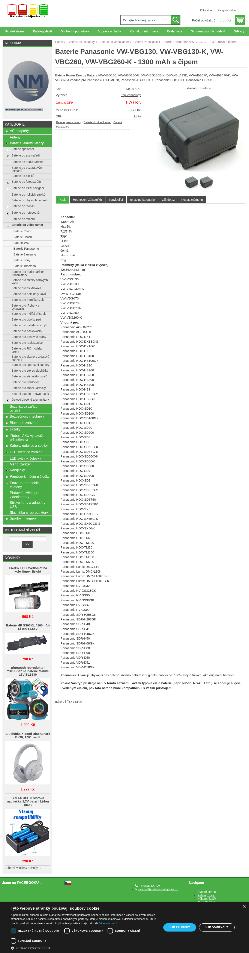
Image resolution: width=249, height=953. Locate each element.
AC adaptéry (19, 131)
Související (115, 199)
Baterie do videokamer (97, 122)
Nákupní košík (207, 898)
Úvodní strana (14, 31)
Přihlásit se (206, 10)
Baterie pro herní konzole (28, 299)
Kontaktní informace (144, 31)
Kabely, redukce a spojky (29, 445)
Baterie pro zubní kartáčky (29, 388)
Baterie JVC (21, 243)
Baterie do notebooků (25, 212)
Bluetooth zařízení (24, 423)
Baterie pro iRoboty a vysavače (25, 307)
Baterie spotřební (23, 149)
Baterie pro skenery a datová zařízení (30, 358)
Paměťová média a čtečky (30, 476)
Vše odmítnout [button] (217, 927)
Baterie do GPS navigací (28, 188)
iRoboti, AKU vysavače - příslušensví (28, 438)
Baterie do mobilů (23, 206)
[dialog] (124, 927)
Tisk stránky (74, 701)
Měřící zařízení (21, 464)
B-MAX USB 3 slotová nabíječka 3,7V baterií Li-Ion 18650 (28, 801)
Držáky (15, 429)
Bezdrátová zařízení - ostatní (26, 408)
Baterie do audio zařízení (28, 162)
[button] (84, 948)
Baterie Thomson (25, 266)
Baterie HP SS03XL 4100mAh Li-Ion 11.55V (28, 627)
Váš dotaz (168, 199)
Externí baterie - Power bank (30, 393)
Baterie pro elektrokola (26, 288)
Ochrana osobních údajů (208, 31)
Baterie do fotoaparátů (26, 181)
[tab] (62, 199)
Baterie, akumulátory (68, 122)
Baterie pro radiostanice (27, 342)
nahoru (59, 701)
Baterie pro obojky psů (26, 319)
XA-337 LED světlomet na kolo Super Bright (28, 569)
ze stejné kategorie (142, 199)
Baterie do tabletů (23, 219)
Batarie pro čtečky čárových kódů (30, 281)
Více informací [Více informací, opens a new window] (108, 923)
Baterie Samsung (25, 254)
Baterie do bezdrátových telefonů (27, 169)
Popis (62, 199)
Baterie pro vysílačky (25, 382)
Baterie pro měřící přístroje (29, 313)
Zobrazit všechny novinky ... (23, 867)
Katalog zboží (42, 31)
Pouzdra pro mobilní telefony (25, 485)
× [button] (244, 906)
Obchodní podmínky (74, 31)
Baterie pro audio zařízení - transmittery (29, 273)
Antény (15, 137)
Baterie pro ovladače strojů (29, 325)
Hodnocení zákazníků (87, 199)
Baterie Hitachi (23, 237)
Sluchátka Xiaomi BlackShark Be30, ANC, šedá (28, 735)
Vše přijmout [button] (180, 927)
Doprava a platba (109, 31)
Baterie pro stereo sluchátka (30, 370)
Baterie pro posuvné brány (29, 337)
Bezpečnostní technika (27, 416)
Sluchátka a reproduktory (29, 512)
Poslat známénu (192, 199)
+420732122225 (147, 886)
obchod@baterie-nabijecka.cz (156, 889)
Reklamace (174, 31)
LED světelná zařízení (27, 452)
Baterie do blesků (23, 176)
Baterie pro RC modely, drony (27, 350)
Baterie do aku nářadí (26, 155)
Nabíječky (17, 470)
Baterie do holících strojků (28, 194)
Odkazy (239, 31)
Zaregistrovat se (227, 10)
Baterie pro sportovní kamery (30, 364)
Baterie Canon (23, 231)
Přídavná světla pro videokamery (24, 495)
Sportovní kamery (23, 518)
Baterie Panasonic (26, 248)
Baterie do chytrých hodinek (30, 200)
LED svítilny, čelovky (25, 458)
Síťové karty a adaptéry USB (27, 505)
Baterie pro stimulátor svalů (29, 376)
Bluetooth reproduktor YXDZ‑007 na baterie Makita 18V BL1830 (28, 671)
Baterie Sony (22, 260)
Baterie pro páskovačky (27, 331)
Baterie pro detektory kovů (29, 294)
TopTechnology (131, 95)
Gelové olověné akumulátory (30, 399)
